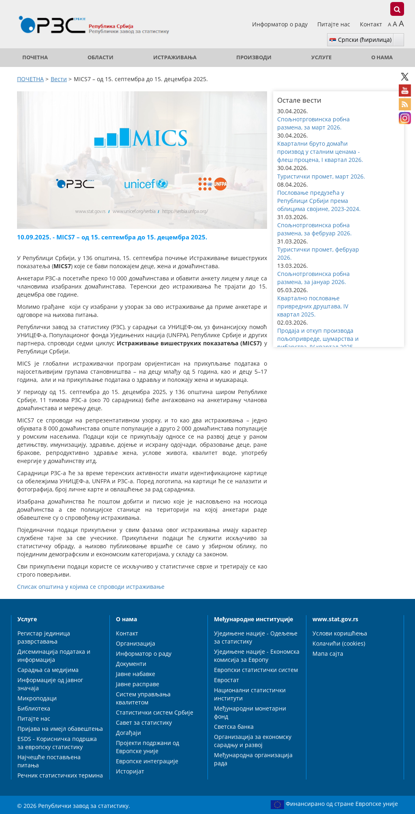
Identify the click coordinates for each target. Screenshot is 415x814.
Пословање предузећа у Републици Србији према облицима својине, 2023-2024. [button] (319, 201)
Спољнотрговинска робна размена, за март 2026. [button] (313, 123)
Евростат (226, 680)
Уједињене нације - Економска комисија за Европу (256, 655)
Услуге (321, 57)
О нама (382, 57)
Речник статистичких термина (60, 775)
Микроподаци (37, 698)
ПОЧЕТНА (35, 57)
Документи (131, 664)
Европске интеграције (147, 761)
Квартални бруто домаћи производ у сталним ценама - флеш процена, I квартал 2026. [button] (320, 152)
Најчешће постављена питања (49, 761)
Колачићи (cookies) (338, 643)
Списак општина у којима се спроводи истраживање (91, 586)
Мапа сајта (327, 653)
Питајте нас (334, 24)
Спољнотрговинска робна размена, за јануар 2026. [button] (313, 278)
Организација (135, 643)
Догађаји (128, 732)
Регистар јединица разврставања (43, 637)
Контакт (371, 24)
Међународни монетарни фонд (250, 712)
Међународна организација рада (253, 759)
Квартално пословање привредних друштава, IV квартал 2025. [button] (312, 306)
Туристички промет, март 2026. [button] (321, 176)
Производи (254, 57)
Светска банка (234, 726)
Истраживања (175, 57)
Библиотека (33, 708)
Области (100, 57)
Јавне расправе (137, 684)
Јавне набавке (135, 674)
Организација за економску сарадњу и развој (252, 741)
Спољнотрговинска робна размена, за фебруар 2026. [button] (314, 229)
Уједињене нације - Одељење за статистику (255, 637)
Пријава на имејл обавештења (60, 728)
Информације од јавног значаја (50, 684)
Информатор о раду (280, 24)
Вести (59, 79)
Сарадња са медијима (48, 670)
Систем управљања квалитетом (143, 698)
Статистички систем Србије (154, 712)
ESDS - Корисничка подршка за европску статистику (57, 743)
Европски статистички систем (256, 670)
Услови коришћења (339, 633)
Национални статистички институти (250, 694)
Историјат (130, 771)
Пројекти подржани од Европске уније (147, 747)
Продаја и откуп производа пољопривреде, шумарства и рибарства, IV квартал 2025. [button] (318, 339)
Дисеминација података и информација (53, 655)
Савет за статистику (144, 722)
